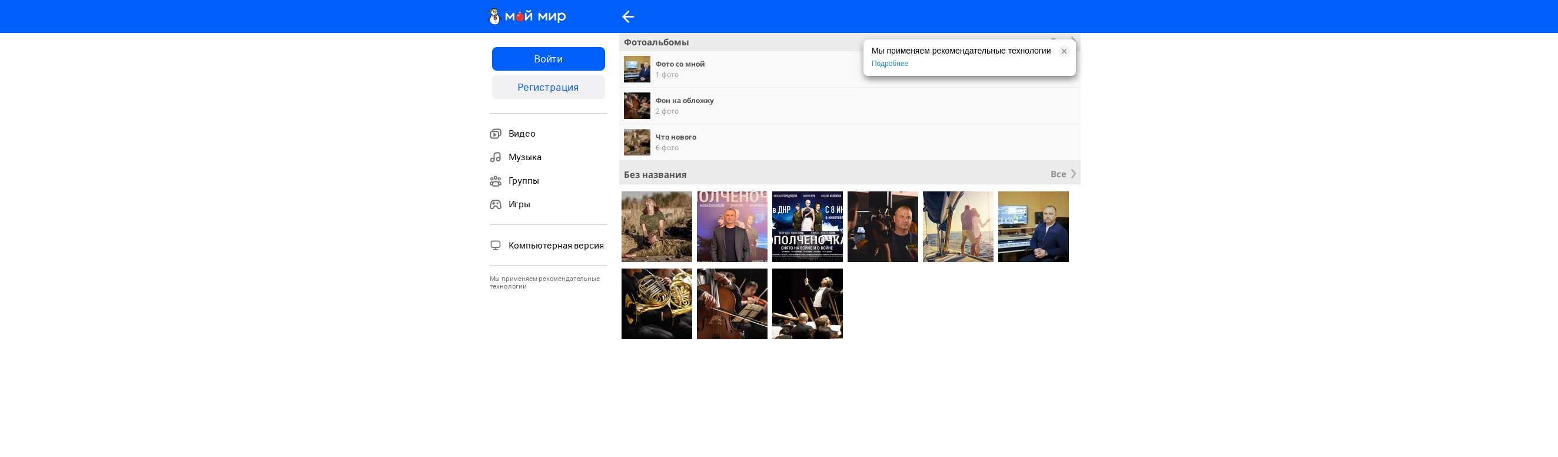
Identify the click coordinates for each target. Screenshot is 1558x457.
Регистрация (548, 87)
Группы (514, 181)
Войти (548, 59)
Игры (510, 204)
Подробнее (890, 63)
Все (1059, 174)
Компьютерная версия (547, 245)
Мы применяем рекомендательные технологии (545, 282)
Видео (513, 134)
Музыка (516, 157)
